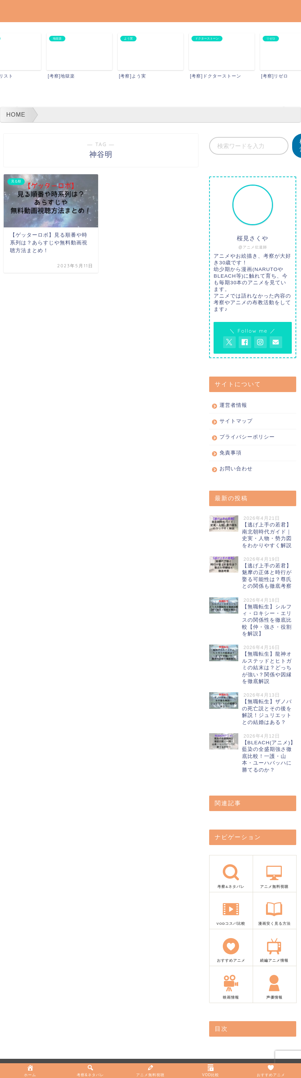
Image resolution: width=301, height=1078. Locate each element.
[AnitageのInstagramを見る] (260, 342)
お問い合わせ (236, 468)
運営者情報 (233, 405)
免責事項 (230, 453)
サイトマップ (236, 421)
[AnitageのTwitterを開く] (229, 342)
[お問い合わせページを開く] (276, 342)
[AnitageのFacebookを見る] (245, 342)
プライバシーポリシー (247, 437)
